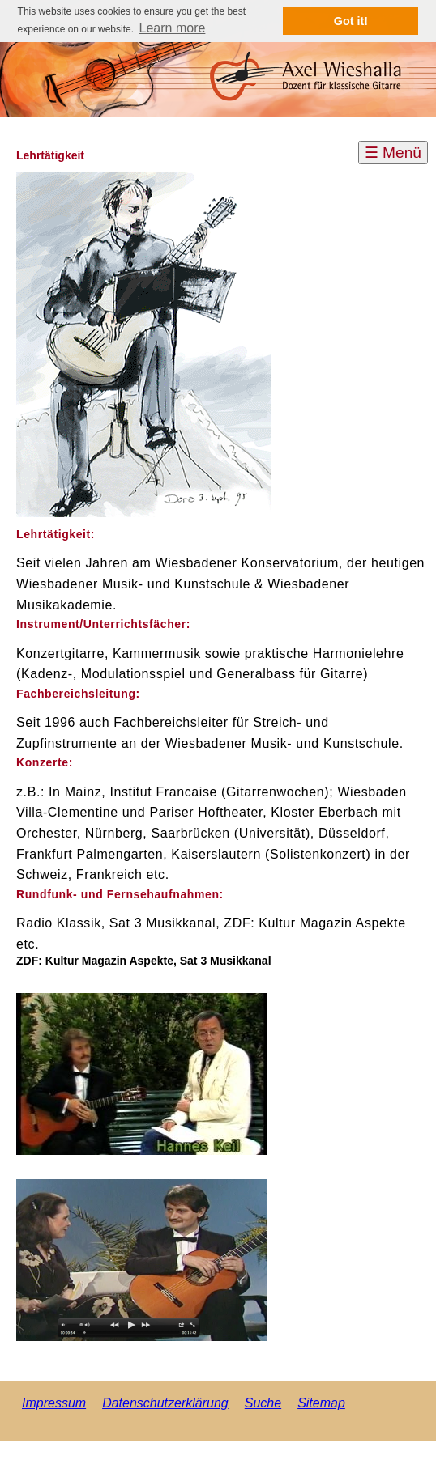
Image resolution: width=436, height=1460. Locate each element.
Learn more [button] (172, 28)
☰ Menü (393, 152)
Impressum (54, 1403)
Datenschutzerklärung (165, 1403)
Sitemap (321, 1403)
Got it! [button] (351, 21)
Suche (263, 1403)
